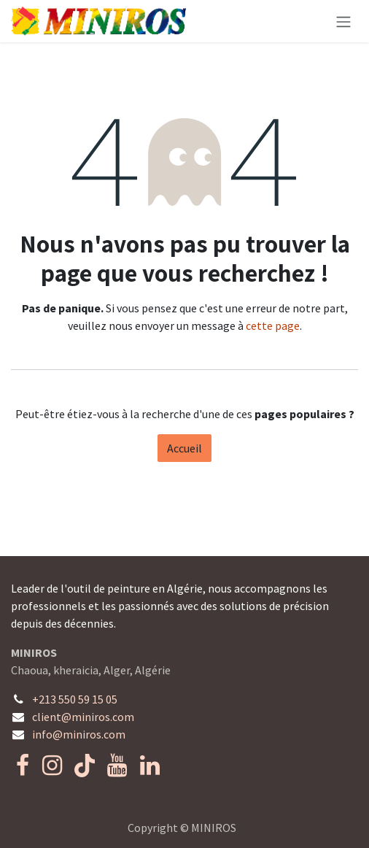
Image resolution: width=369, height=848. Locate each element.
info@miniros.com (78, 734)
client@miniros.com (83, 716)
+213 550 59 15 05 (74, 699)
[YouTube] (117, 765)
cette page (273, 325)
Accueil (184, 448)
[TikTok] (84, 765)
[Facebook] (22, 765)
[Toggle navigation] (343, 21)
